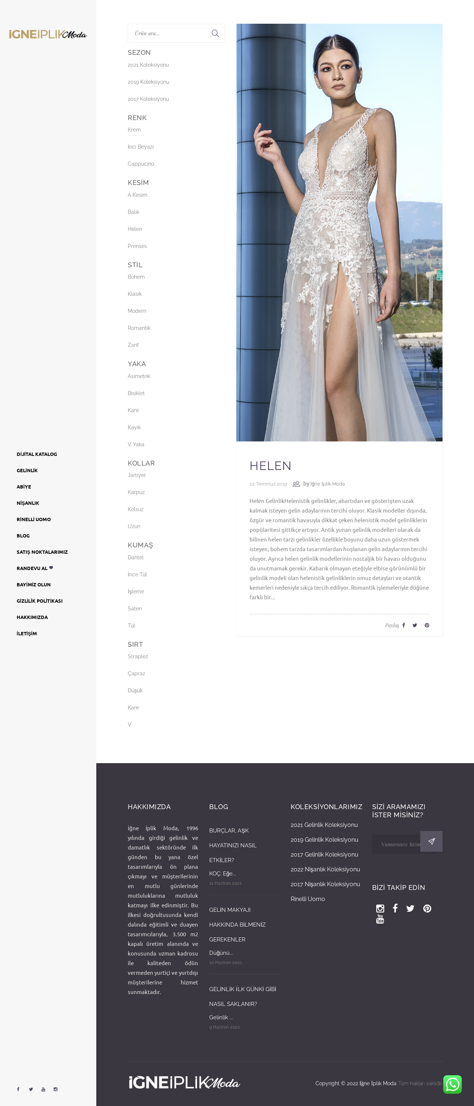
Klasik (135, 294)
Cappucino (141, 164)
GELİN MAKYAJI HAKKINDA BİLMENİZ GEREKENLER (237, 925)
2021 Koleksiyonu (148, 65)
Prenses (137, 246)
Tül (131, 626)
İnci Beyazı (141, 147)
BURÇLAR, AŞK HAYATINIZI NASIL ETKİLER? (233, 845)
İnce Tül (137, 574)
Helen (271, 466)
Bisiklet (136, 393)
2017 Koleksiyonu (148, 99)
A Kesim (137, 195)
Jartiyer (137, 475)
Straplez (138, 656)
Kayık (134, 427)
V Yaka (136, 444)
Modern (137, 311)
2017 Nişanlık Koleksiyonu (325, 884)
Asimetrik (139, 376)
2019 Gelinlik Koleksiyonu (324, 839)
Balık (133, 212)
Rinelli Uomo (308, 899)
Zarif (133, 345)
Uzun (134, 526)
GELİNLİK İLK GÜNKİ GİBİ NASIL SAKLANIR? (242, 996)
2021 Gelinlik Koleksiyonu (324, 824)
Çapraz (136, 673)
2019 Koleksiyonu (148, 82)
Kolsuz (136, 509)
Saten (135, 609)
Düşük (135, 690)
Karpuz (136, 492)
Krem (134, 130)
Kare (133, 410)
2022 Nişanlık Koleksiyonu (325, 869)
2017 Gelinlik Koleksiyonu (324, 854)
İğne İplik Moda (327, 484)
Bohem (136, 277)
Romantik (139, 328)
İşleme (136, 592)
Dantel (136, 557)
